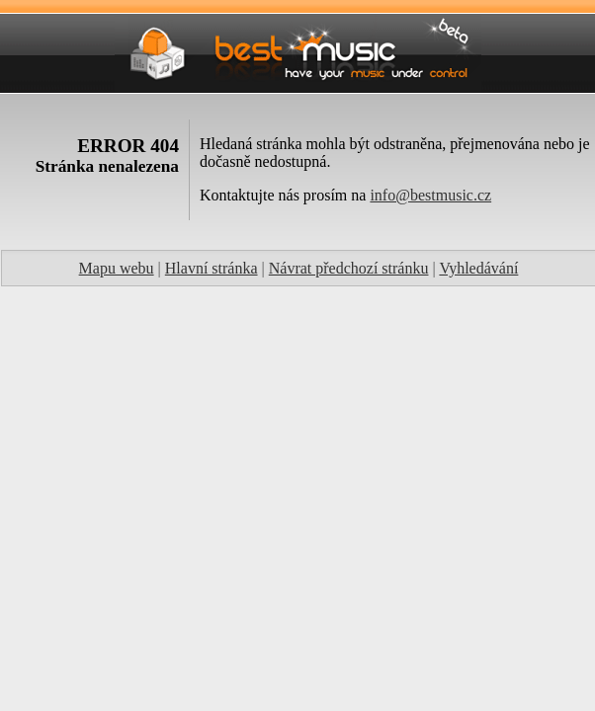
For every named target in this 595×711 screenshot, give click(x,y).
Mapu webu (116, 268)
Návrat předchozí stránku (349, 268)
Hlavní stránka (211, 268)
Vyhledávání (478, 268)
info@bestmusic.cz (430, 195)
